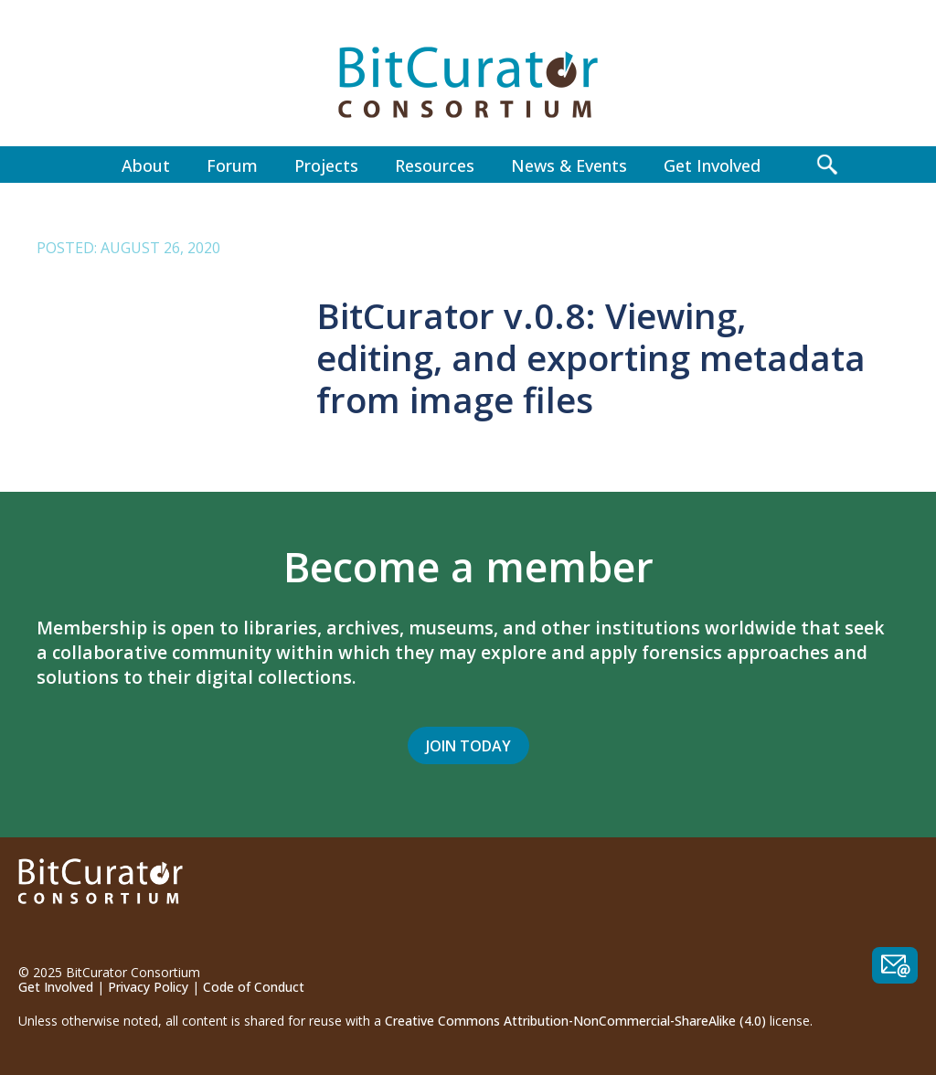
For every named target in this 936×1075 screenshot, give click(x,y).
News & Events (569, 165)
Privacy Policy (148, 986)
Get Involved (712, 165)
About (146, 165)
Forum (232, 165)
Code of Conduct (253, 986)
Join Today (468, 746)
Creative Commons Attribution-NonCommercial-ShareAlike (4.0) (575, 1020)
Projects (326, 165)
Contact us (895, 965)
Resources (434, 165)
